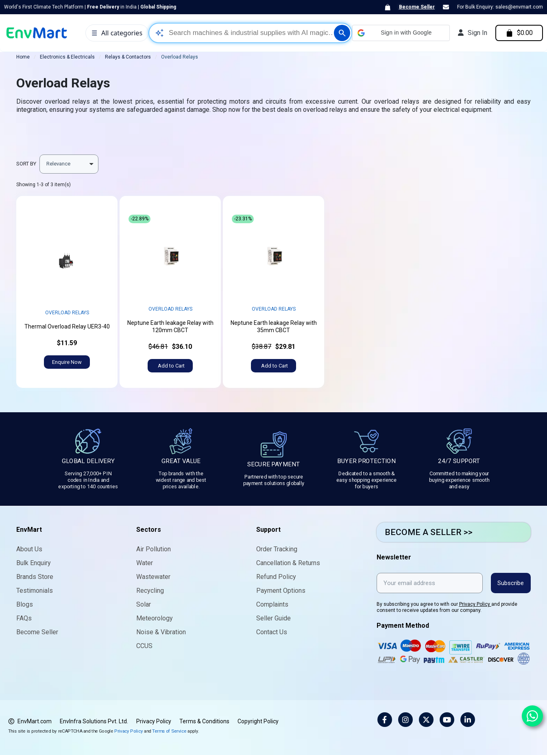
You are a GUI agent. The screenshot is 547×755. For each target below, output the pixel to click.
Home (23, 57)
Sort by (26, 164)
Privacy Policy (475, 604)
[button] (400, 33)
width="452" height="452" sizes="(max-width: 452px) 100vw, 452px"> (67, 259)
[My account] (472, 33)
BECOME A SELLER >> (429, 532)
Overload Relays (67, 312)
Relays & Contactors (128, 57)
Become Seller (417, 7)
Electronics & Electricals (67, 57)
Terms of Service (169, 730)
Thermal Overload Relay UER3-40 (67, 326)
